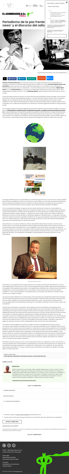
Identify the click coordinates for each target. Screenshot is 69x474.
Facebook (13, 78)
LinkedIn (22, 78)
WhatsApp (32, 78)
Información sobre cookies (10, 459)
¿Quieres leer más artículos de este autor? (24, 380)
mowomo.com (18, 471)
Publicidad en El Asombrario (10, 464)
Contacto (5, 462)
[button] (17, 14)
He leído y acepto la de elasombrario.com (21, 414)
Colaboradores (7, 466)
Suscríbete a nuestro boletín (55, 437)
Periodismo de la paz (26, 356)
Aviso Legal (5, 455)
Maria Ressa (16, 356)
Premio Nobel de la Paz (39, 356)
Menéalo (42, 78)
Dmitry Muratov (8, 356)
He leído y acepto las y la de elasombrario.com (58, 455)
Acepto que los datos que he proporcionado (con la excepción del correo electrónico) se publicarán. (32, 417)
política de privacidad (22, 414)
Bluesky (50, 78)
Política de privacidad (8, 457)
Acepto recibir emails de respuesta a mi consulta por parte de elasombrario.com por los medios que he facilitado (58, 448)
